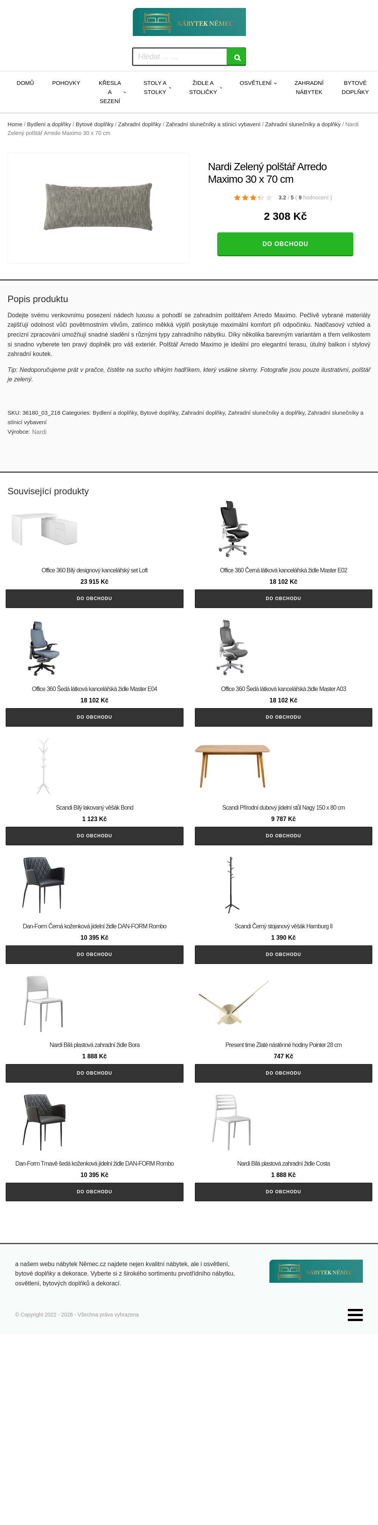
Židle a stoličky (203, 87)
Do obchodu (285, 244)
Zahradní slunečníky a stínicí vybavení (213, 124)
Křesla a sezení (110, 92)
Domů (25, 83)
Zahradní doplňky (139, 124)
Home (15, 124)
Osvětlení (255, 83)
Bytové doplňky (355, 87)
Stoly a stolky (154, 87)
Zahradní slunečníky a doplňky (303, 124)
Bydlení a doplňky (49, 124)
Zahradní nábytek (309, 87)
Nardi (39, 432)
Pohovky (66, 83)
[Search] (236, 57)
